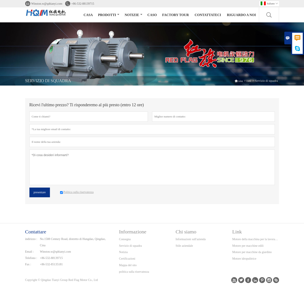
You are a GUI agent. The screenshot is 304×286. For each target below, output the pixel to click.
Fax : (28, 264)
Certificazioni (127, 258)
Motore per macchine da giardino (252, 252)
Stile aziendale (184, 245)
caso (152, 15)
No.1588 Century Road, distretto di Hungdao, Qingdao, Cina (73, 242)
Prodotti (108, 15)
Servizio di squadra (130, 245)
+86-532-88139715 (82, 3)
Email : (29, 251)
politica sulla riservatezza (134, 271)
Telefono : (31, 258)
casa (88, 15)
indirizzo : (31, 239)
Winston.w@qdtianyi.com (46, 3)
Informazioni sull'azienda (191, 239)
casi (249, 80)
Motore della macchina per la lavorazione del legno (255, 239)
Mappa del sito (128, 265)
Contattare (35, 231)
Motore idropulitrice (244, 258)
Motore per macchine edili (248, 245)
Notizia (123, 252)
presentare (40, 192)
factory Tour (175, 15)
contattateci (208, 15)
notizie (133, 15)
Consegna (125, 239)
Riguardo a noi (241, 15)
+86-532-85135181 (51, 264)
